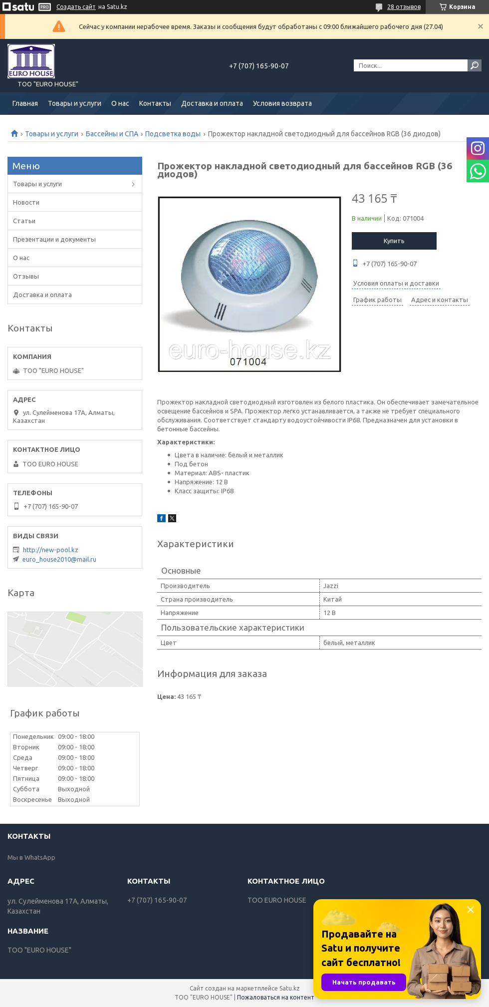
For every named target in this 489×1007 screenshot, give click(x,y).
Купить (394, 240)
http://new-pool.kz (50, 549)
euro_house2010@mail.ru (59, 559)
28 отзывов (404, 6)
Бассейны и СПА (112, 134)
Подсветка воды (173, 134)
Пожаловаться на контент (275, 997)
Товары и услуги (74, 103)
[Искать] (475, 65)
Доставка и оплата (212, 103)
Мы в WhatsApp (31, 857)
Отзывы (26, 276)
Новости (26, 202)
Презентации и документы (54, 239)
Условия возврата (282, 103)
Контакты (155, 103)
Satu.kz (289, 988)
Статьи (24, 220)
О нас (120, 103)
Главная (25, 103)
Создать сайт (76, 6)
